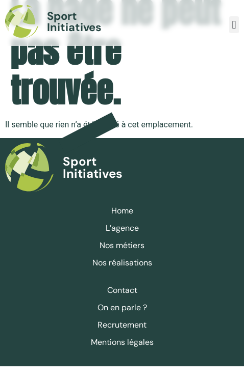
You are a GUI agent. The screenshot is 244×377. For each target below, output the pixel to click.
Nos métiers (122, 256)
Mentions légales (122, 352)
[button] (234, 24)
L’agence (122, 238)
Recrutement (122, 335)
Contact (122, 300)
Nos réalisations (122, 273)
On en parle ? (122, 318)
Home (122, 221)
